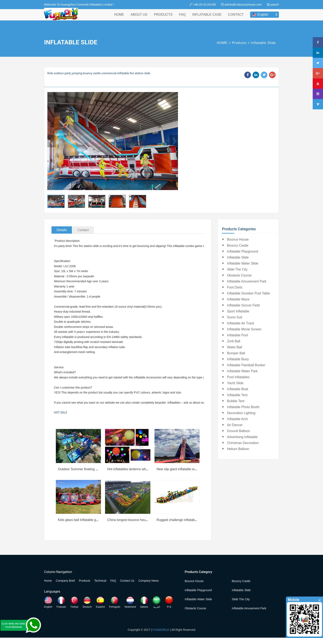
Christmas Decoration (243, 443)
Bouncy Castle (237, 245)
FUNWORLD (161, 629)
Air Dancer (235, 425)
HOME (119, 18)
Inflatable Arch (237, 419)
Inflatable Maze (238, 299)
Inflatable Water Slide (242, 263)
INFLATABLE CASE (206, 18)
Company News (148, 580)
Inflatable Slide (263, 43)
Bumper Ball (236, 353)
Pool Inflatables (238, 377)
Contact (83, 230)
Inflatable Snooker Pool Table (248, 293)
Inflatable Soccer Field (243, 305)
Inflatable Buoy (238, 359)
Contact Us (127, 580)
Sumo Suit (234, 317)
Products (239, 43)
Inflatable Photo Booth (243, 407)
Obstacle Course (239, 275)
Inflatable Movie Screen (244, 329)
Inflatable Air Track (240, 323)
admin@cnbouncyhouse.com (243, 4)
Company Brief (65, 580)
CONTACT (236, 18)
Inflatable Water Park (242, 371)
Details (62, 230)
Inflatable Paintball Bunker (246, 365)
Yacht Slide (235, 383)
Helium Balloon (238, 449)
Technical (100, 580)
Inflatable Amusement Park (246, 281)
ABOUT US (139, 18)
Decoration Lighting (241, 413)
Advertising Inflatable (242, 437)
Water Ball (234, 347)
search (274, 4)
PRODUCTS (163, 18)
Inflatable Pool (237, 335)
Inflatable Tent (237, 395)
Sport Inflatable (238, 311)
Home (48, 580)
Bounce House (238, 239)
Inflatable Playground (242, 251)
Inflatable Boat (237, 389)
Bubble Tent (235, 401)
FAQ (182, 18)
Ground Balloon (238, 431)
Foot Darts (234, 287)
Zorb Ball (233, 341)
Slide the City (237, 269)
